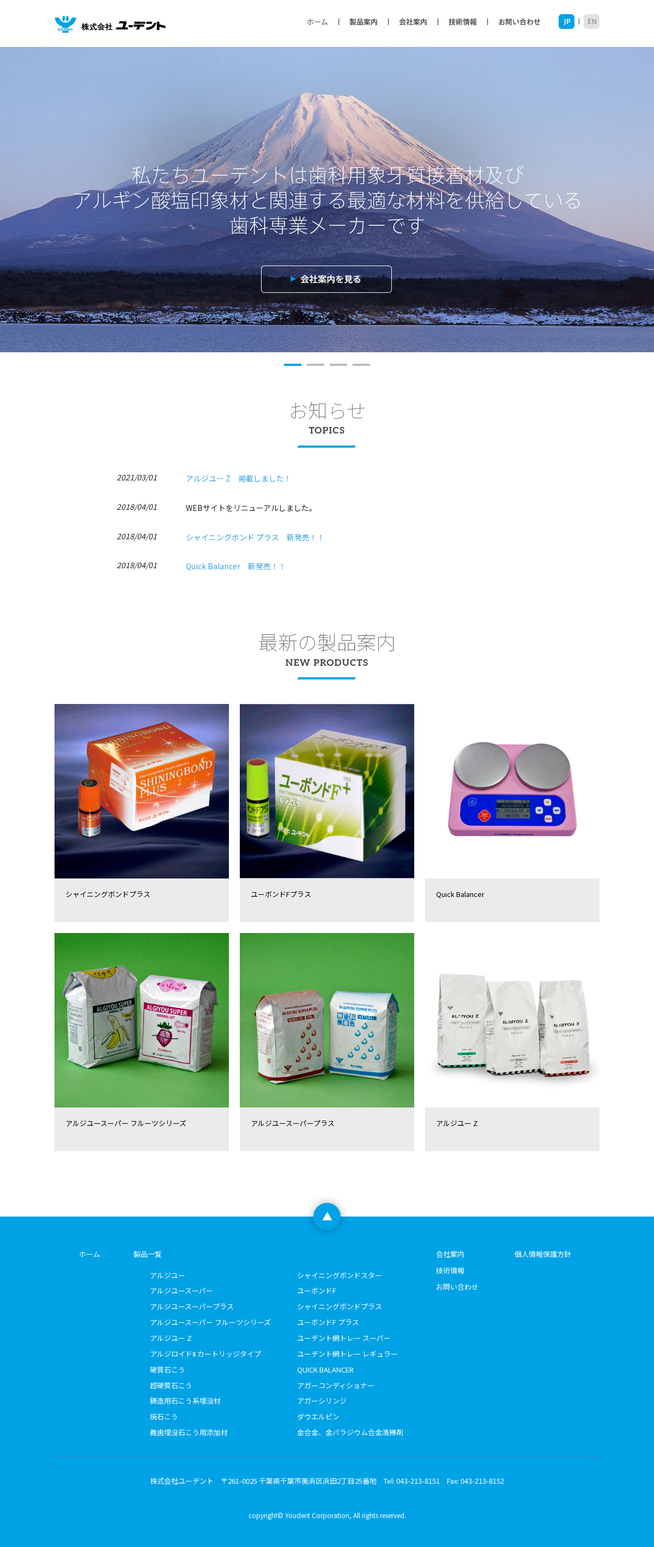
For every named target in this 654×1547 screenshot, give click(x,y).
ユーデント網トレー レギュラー (347, 1354)
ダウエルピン (318, 1416)
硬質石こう (167, 1369)
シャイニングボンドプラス (339, 1306)
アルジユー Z (171, 1338)
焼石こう (164, 1416)
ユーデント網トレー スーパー (344, 1338)
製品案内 (363, 22)
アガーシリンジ (322, 1400)
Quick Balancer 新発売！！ (236, 566)
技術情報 (462, 22)
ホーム (317, 22)
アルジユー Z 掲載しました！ (239, 478)
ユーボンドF (316, 1290)
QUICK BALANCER (325, 1369)
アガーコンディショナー (335, 1385)
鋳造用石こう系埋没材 (185, 1400)
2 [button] (315, 365)
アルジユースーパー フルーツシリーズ (210, 1322)
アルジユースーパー (181, 1290)
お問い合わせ (523, 22)
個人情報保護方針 (542, 1254)
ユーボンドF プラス (328, 1322)
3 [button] (338, 365)
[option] (327, 199)
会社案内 (413, 22)
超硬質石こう (171, 1385)
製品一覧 (148, 1254)
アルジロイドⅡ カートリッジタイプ (205, 1354)
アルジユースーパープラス (192, 1306)
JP (569, 21)
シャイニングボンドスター (339, 1275)
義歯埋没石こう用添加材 (189, 1432)
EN (589, 21)
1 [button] (292, 365)
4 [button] (361, 365)
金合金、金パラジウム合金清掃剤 (350, 1432)
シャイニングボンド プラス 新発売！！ (255, 537)
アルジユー (167, 1275)
